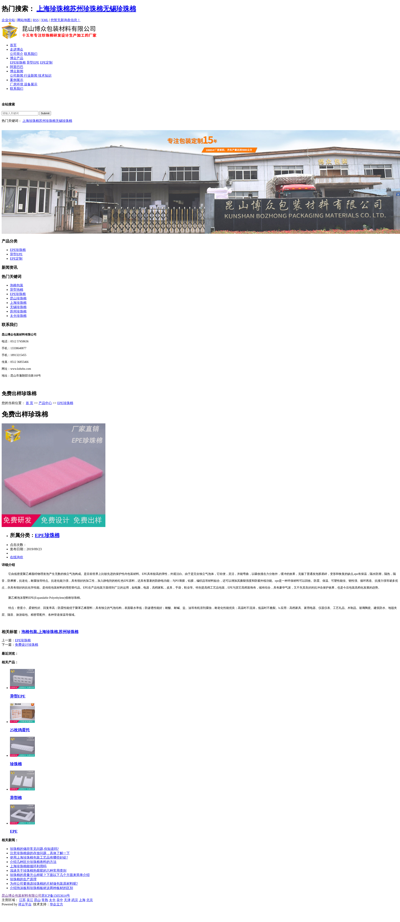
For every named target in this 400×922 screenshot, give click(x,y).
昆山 (37, 900)
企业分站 (8, 20)
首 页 (29, 403)
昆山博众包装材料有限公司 (21, 895)
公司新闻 (17, 75)
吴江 (30, 900)
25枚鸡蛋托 (20, 730)
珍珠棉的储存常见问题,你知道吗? (34, 849)
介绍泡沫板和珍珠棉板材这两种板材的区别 (41, 888)
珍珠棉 (16, 764)
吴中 (59, 900)
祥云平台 (25, 904)
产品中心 (45, 403)
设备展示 (30, 84)
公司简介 (16, 54)
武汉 (74, 900)
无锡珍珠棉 (119, 8)
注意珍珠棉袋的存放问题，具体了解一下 (40, 853)
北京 (89, 900)
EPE (13, 831)
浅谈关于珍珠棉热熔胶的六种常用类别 (38, 870)
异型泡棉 (16, 289)
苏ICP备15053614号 (55, 895)
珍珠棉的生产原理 (23, 879)
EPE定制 (46, 62)
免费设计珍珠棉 (26, 644)
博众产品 (16, 58)
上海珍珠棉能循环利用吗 (28, 866)
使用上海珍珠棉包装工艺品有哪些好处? (39, 857)
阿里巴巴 (16, 67)
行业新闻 (31, 75)
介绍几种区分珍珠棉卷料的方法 (33, 862)
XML (44, 20)
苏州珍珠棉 (86, 8)
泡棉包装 (16, 285)
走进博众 (16, 49)
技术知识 (44, 75)
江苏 (22, 900)
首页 (13, 45)
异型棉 (16, 798)
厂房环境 (17, 84)
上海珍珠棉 (53, 8)
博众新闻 (16, 71)
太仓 (52, 900)
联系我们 (30, 54)
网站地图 (24, 20)
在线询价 (16, 557)
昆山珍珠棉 (18, 298)
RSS (36, 20)
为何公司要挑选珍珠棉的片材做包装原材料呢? (44, 883)
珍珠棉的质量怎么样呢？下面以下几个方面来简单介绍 (50, 875)
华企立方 (56, 904)
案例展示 (16, 80)
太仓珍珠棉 (18, 315)
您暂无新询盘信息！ (65, 20)
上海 (82, 900)
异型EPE (33, 62)
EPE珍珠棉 (18, 62)
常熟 (44, 900)
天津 (67, 900)
